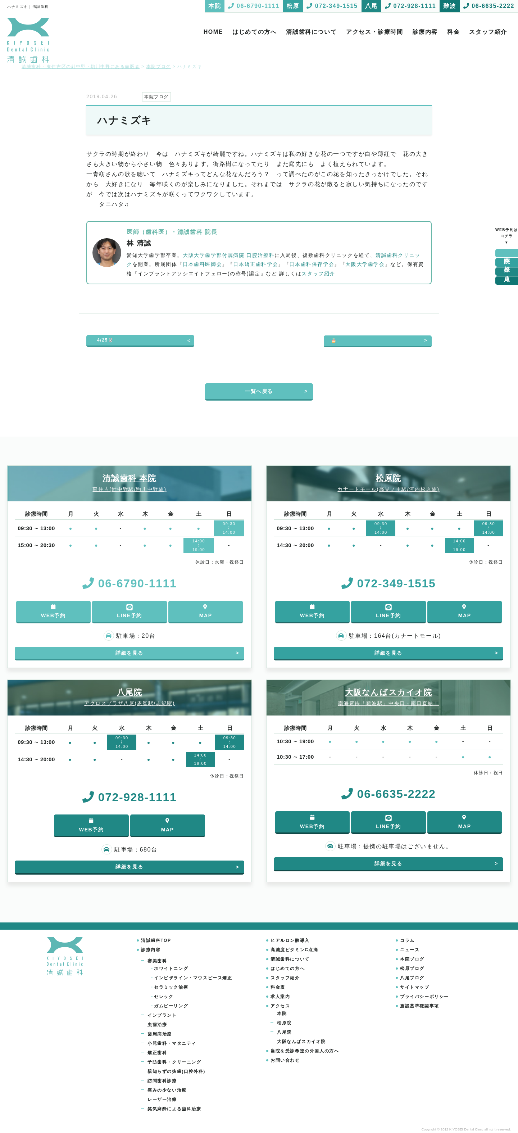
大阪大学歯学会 (365, 264)
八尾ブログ (412, 977)
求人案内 (280, 996)
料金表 (278, 987)
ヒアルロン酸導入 (290, 940)
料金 (453, 32)
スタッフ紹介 (488, 32)
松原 (507, 262)
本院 (507, 253)
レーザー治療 (162, 1099)
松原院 (284, 1022)
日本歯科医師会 (202, 264)
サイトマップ (415, 987)
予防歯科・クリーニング (174, 1062)
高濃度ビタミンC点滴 (294, 949)
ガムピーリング (171, 1005)
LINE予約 (129, 611)
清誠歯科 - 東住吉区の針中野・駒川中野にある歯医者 (81, 66)
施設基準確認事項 (419, 1005)
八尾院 (284, 1032)
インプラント (162, 1015)
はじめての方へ (254, 32)
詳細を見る (129, 653)
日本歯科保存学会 (311, 264)
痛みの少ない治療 (167, 1090)
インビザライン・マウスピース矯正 (193, 977)
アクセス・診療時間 (374, 32)
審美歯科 (157, 960)
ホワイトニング (171, 968)
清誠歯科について (311, 32)
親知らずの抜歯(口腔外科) (176, 1071)
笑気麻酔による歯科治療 (174, 1108)
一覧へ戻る (259, 391)
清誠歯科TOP (156, 940)
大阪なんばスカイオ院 (301, 1041)
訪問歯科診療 (162, 1080)
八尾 (507, 271)
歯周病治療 (159, 1034)
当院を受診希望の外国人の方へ (305, 1050)
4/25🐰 (105, 340)
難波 (507, 280)
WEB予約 (53, 611)
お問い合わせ (285, 1060)
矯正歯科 (157, 1052)
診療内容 (425, 32)
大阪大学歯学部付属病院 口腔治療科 (228, 255)
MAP (205, 611)
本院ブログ (412, 959)
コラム (407, 940)
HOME (213, 32)
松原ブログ (412, 968)
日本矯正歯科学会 (255, 264)
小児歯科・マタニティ (171, 1043)
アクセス (280, 1005)
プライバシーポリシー (424, 996)
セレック (163, 996)
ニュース (409, 949)
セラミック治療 (171, 987)
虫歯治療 (157, 1024)
